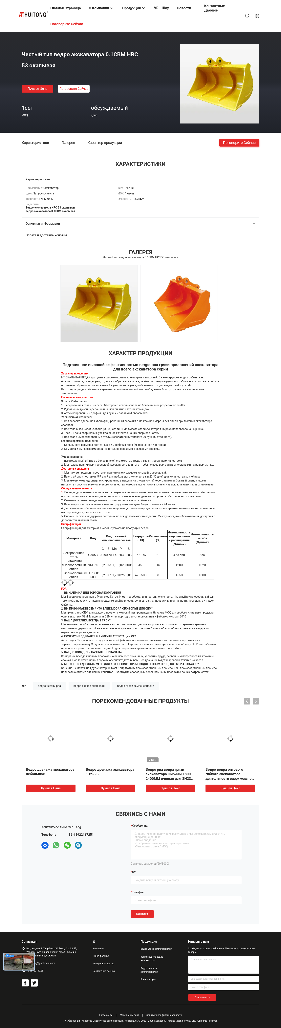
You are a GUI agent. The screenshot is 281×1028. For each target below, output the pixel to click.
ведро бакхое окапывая (89, 685)
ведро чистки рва (49, 685)
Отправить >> (202, 997)
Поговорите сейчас (73, 89)
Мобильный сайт (129, 1015)
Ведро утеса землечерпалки (156, 949)
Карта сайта (106, 1015)
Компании (98, 948)
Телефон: (138, 892)
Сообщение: (140, 825)
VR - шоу (161, 8)
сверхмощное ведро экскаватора (151, 958)
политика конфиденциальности (164, 1015)
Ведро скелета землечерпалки (149, 970)
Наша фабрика (101, 956)
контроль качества (103, 963)
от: (134, 872)
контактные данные (104, 971)
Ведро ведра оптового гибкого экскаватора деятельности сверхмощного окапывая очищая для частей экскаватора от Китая (230, 778)
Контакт (142, 914)
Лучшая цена (37, 89)
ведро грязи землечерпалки (135, 685)
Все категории (148, 979)
